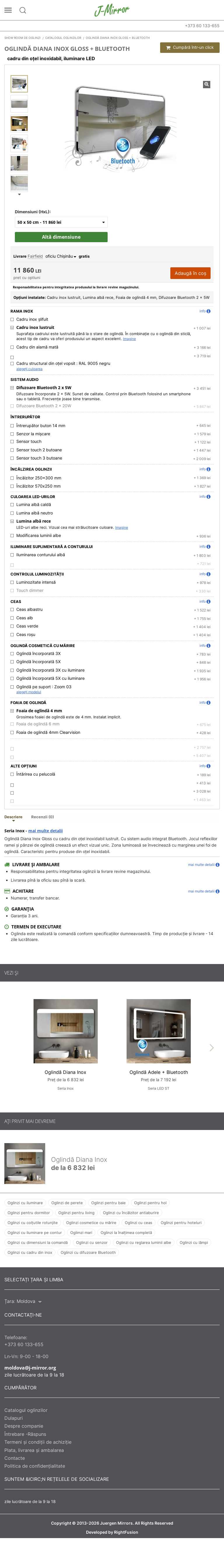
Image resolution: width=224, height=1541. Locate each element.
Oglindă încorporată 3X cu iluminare (50, 670)
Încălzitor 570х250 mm (38, 486)
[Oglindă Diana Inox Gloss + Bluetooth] (19, 84)
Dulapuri (13, 1418)
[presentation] (212, 1047)
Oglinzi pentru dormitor (29, 1212)
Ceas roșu (25, 634)
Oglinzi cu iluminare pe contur (35, 1232)
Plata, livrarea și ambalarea (34, 1450)
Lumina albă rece (33, 521)
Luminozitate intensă (36, 582)
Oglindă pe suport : (43, 687)
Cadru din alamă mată (37, 347)
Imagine (129, 339)
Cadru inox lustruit (35, 327)
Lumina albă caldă (33, 504)
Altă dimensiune (61, 237)
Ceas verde (27, 626)
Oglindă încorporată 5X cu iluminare (50, 678)
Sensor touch (28, 441)
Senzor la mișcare (33, 434)
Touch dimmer (29, 590)
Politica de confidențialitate (34, 1466)
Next (19, 194)
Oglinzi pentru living (76, 1212)
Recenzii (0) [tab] (42, 817)
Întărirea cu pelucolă (35, 774)
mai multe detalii (45, 831)
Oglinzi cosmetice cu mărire (91, 1222)
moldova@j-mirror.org (30, 1368)
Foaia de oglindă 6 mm (38, 724)
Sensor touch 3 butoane (39, 458)
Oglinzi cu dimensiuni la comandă (38, 1242)
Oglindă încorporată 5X (38, 662)
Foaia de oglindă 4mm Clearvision (48, 732)
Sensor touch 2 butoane (39, 450)
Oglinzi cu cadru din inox (30, 1252)
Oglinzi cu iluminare (25, 1202)
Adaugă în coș (190, 273)
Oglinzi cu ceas (138, 1222)
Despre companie (23, 1426)
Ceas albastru (29, 609)
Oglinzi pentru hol (150, 1202)
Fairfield (35, 256)
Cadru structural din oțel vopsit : (63, 363)
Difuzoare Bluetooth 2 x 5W (43, 388)
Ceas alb (24, 618)
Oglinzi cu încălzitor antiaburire (131, 1212)
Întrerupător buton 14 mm (40, 426)
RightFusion (126, 1532)
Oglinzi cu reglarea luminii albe (143, 1242)
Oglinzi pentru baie (108, 1202)
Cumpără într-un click (190, 47)
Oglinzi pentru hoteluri (181, 1222)
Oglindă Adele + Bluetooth (159, 1072)
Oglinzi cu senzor (92, 1242)
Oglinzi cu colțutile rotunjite (33, 1222)
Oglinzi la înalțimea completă (126, 1232)
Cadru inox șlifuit (32, 319)
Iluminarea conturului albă (40, 555)
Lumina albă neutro (34, 513)
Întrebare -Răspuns (25, 1434)
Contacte (14, 1458)
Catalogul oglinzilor (26, 1410)
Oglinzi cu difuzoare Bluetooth (88, 1252)
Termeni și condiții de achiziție (37, 1442)
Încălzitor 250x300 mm (38, 478)
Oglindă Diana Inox (65, 1072)
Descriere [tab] (13, 817)
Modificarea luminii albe (38, 535)
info (205, 311)
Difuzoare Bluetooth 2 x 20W (43, 406)
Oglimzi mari (81, 1232)
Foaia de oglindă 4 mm (39, 711)
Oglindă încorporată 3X (38, 653)
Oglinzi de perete (67, 1202)
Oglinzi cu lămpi (194, 1242)
